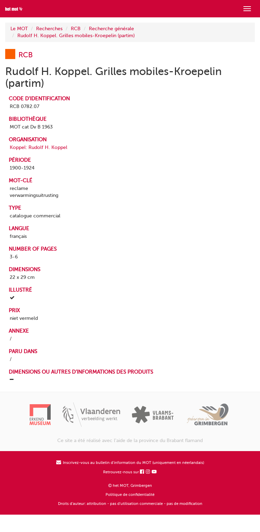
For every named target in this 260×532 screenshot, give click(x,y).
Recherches (49, 28)
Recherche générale (111, 28)
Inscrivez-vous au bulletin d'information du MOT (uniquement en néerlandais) (130, 462)
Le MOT (19, 28)
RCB (76, 28)
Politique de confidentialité (130, 494)
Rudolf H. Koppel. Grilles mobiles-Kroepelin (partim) (76, 35)
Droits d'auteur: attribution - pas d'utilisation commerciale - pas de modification (130, 503)
